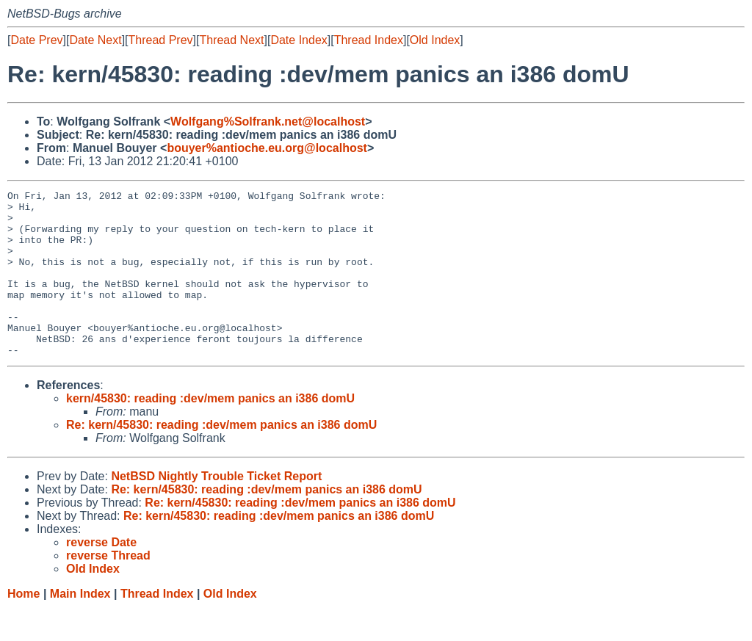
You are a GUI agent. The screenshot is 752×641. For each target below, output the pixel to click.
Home (23, 626)
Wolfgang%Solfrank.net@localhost (267, 121)
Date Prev (36, 40)
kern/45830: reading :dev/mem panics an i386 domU (210, 431)
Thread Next (231, 40)
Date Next (95, 40)
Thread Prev (161, 40)
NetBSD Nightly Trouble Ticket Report (216, 509)
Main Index (80, 626)
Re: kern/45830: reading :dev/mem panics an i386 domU (221, 458)
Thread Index (368, 40)
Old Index (435, 40)
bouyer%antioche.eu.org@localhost (267, 148)
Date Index (298, 40)
